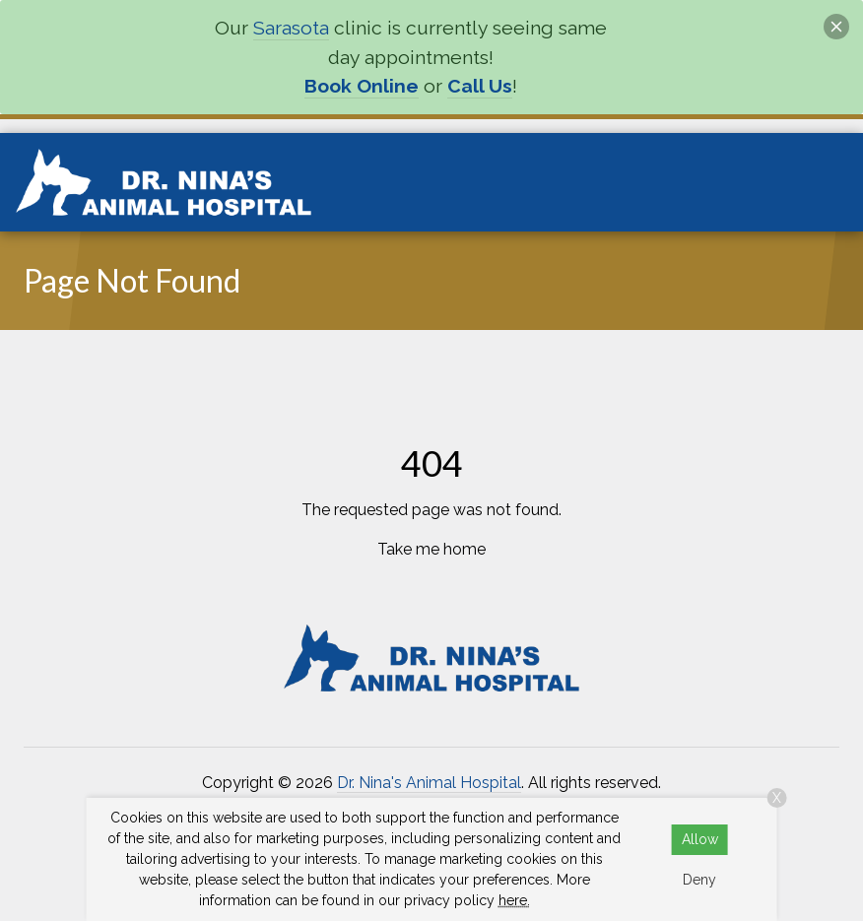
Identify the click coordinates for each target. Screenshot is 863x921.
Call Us (479, 86)
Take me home (431, 549)
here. (514, 900)
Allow (700, 839)
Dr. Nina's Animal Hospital (429, 782)
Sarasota (291, 28)
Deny (699, 880)
